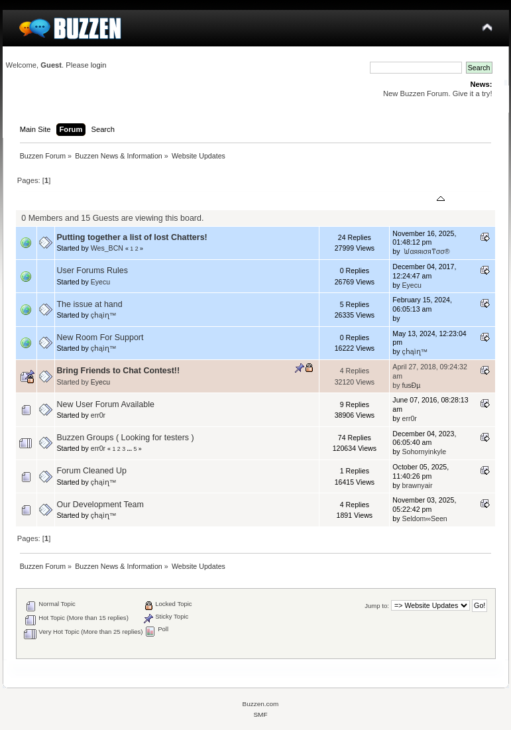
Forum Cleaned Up (92, 470)
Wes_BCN (107, 248)
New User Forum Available (105, 404)
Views (373, 200)
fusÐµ (411, 385)
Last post (420, 200)
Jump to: (377, 605)
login (99, 65)
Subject (75, 200)
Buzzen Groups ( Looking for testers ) (125, 437)
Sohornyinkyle (424, 452)
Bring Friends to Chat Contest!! (118, 370)
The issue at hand (90, 304)
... (130, 449)
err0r (98, 415)
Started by (120, 200)
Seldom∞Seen (424, 518)
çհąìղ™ (104, 315)
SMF (260, 714)
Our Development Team (100, 504)
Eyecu (100, 282)
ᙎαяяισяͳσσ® (425, 251)
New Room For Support (100, 337)
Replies (338, 200)
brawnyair (417, 485)
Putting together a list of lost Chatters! (132, 237)
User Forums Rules (92, 270)
